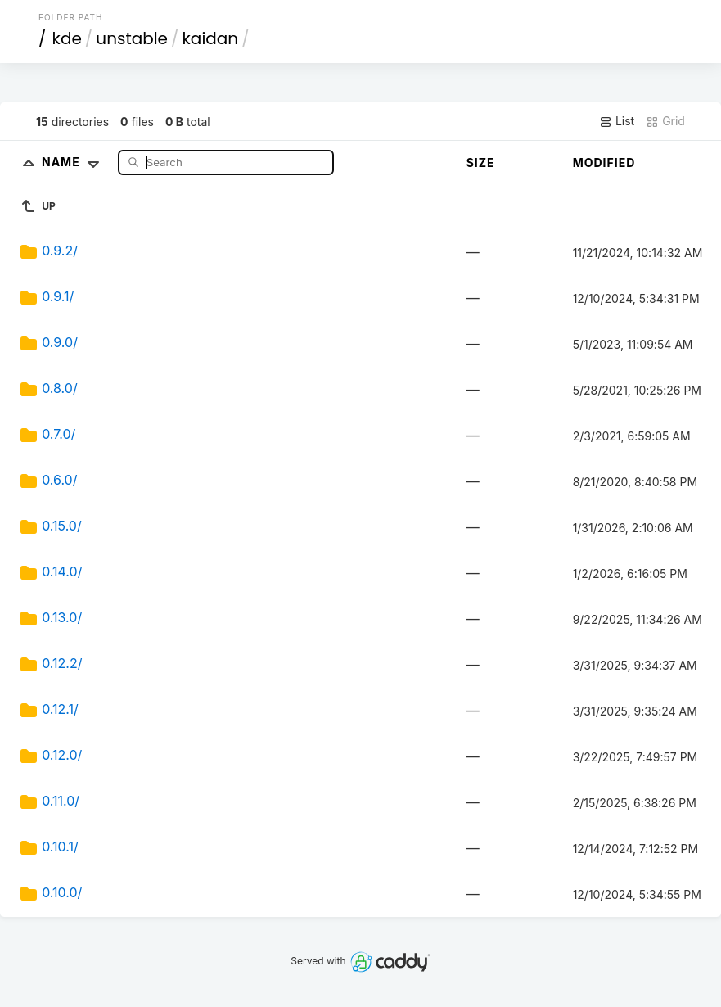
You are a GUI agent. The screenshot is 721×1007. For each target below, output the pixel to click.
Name (74, 162)
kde (67, 38)
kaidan (211, 38)
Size (480, 162)
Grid (665, 121)
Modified (604, 162)
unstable (132, 38)
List (616, 121)
